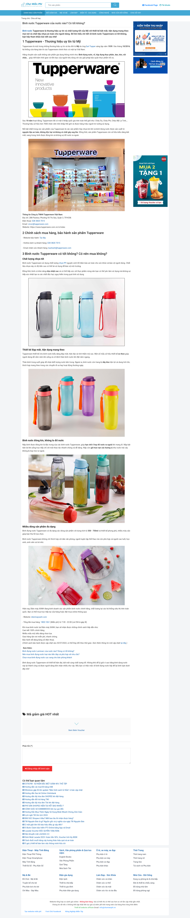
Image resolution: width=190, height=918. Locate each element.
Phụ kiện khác (102, 866)
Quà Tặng (63, 864)
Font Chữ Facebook (53, 911)
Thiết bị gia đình (66, 887)
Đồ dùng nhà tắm (140, 887)
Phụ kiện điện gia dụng (69, 890)
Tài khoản (165, 5)
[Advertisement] (76, 691)
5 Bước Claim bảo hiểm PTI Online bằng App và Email (46, 828)
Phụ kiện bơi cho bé (30, 887)
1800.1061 (45, 622)
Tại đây (43, 238)
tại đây (123, 643)
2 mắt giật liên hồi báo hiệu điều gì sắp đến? (42, 825)
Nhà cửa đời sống (120, 13)
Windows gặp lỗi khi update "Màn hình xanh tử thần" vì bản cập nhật (52, 790)
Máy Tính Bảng (28, 862)
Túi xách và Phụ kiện (142, 866)
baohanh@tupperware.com (59, 248)
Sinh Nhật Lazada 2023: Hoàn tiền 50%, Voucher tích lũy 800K (49, 837)
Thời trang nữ (139, 858)
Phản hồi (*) (27, 746)
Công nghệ (104, 13)
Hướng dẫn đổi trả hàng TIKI (35, 799)
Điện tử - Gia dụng (88, 13)
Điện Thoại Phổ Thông (31, 854)
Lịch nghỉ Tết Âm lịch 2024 (35, 815)
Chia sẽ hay (135, 13)
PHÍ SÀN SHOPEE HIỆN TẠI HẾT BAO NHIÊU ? (43, 806)
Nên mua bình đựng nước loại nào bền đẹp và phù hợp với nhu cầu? (50, 654)
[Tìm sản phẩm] (78, 5)
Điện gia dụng (66, 875)
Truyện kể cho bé (29, 883)
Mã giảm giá (51, 13)
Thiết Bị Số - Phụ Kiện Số (32, 866)
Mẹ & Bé (26, 875)
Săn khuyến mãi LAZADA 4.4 (35, 834)
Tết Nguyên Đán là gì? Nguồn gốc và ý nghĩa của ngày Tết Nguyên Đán (53, 821)
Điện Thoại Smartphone (32, 858)
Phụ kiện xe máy (103, 858)
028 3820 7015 (38, 221)
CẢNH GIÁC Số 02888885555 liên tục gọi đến (43, 809)
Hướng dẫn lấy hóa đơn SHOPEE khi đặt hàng (42, 796)
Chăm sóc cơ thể (103, 883)
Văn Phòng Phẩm (66, 861)
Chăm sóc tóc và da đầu (106, 890)
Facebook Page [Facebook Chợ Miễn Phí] (150, 5)
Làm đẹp (73, 13)
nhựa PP (62, 263)
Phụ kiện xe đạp (103, 862)
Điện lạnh (63, 879)
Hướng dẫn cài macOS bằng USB (37, 787)
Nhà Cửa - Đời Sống (142, 875)
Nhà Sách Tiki (65, 868)
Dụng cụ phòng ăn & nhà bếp (145, 879)
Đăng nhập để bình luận (37, 768)
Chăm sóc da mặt (103, 887)
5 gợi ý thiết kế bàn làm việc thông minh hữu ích (44, 843)
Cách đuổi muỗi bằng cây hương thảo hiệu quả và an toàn (48, 840)
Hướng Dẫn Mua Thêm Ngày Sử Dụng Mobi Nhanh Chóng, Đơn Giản (52, 812)
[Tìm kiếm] (115, 5)
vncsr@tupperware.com (38, 224)
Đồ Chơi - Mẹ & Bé (30, 879)
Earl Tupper (91, 46)
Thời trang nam (139, 854)
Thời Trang (138, 850)
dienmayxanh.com (39, 617)
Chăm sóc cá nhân (104, 879)
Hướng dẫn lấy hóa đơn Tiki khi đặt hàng (40, 803)
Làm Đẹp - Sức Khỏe (106, 875)
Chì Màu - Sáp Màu (30, 890)
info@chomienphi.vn (107, 907)
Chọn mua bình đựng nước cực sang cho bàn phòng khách (47, 657)
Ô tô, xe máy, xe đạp (105, 850)
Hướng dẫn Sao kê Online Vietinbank (39, 793)
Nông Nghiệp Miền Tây (74, 911)
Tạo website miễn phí (33, 911)
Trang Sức (137, 862)
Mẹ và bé (63, 13)
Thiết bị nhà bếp (66, 883)
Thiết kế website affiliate (84, 907)
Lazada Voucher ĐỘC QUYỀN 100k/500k (40, 831)
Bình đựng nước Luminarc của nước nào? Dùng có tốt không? (48, 651)
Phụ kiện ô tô (101, 854)
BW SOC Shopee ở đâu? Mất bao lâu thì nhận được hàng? (47, 818)
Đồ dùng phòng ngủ (141, 890)
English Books (65, 857)
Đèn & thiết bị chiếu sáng (143, 883)
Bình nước (27, 31)
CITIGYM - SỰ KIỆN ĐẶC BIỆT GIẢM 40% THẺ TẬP (44, 784)
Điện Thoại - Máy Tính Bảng (35, 850)
